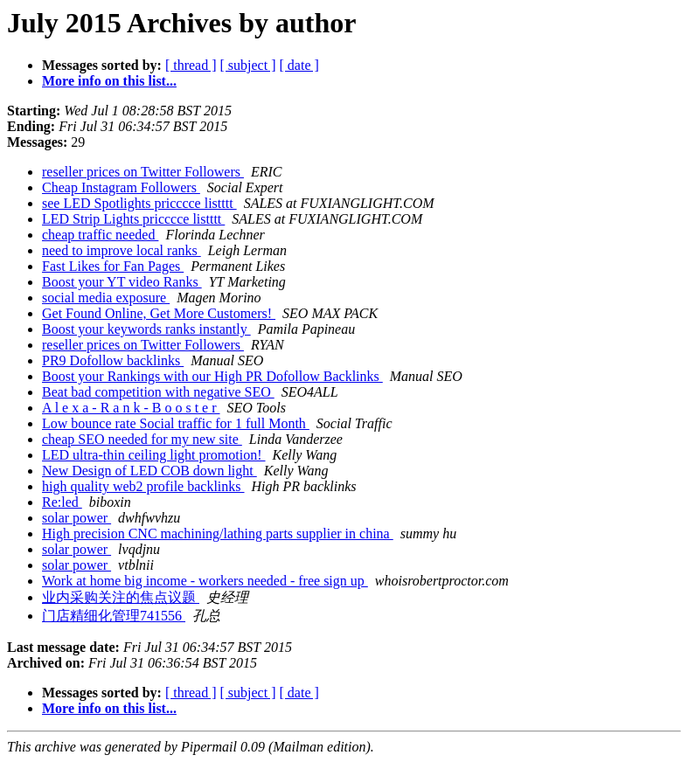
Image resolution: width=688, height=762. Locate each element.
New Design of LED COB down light (149, 470)
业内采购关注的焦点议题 (120, 597)
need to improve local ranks (121, 250)
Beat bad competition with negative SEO (158, 391)
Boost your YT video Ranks (122, 281)
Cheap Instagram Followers (121, 187)
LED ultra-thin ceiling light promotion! (154, 454)
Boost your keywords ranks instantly (146, 329)
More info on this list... (109, 80)
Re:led (62, 502)
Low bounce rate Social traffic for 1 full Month (175, 423)
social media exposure (106, 297)
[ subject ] (248, 65)
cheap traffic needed (100, 234)
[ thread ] (191, 65)
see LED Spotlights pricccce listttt (139, 203)
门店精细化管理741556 (113, 615)
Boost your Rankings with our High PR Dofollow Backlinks (212, 376)
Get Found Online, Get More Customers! (158, 313)
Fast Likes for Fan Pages (113, 266)
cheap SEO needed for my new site (142, 439)
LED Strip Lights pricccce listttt (133, 218)
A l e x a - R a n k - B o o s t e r (131, 407)
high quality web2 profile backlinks (143, 486)
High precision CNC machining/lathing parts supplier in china (217, 533)
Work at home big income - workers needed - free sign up (205, 580)
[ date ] (299, 65)
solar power (76, 517)
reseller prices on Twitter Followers (143, 171)
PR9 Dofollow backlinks (113, 360)
